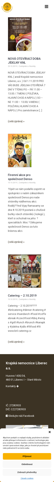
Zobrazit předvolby (27, 472)
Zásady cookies (27, 478)
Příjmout (27, 456)
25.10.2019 (12, 66)
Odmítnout (27, 464)
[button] (49, 432)
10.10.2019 (12, 183)
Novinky (32, 66)
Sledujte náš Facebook (20, 415)
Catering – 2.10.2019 (22, 295)
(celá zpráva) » (16, 121)
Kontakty (12, 386)
